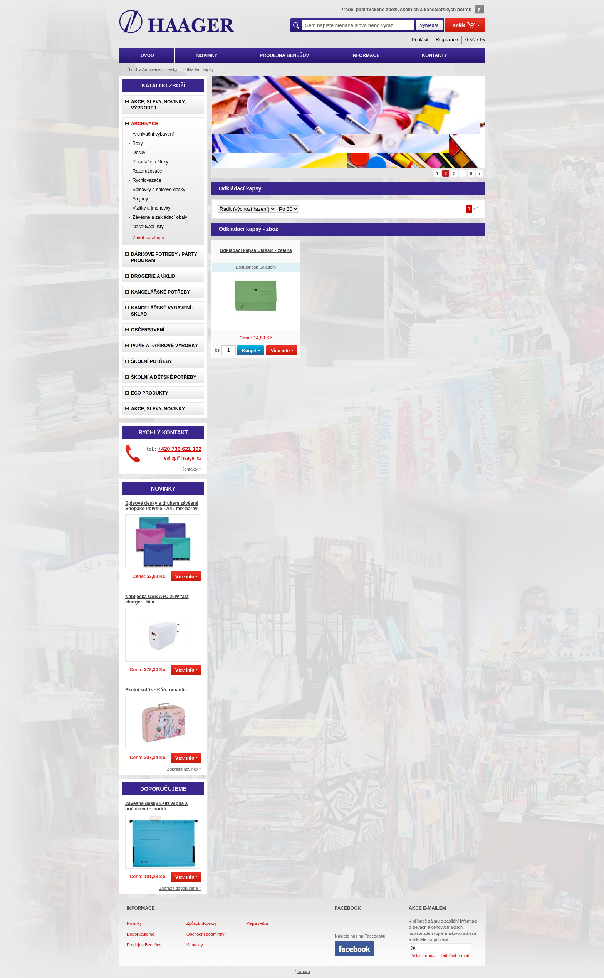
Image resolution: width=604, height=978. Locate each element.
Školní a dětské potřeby (163, 377)
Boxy (138, 143)
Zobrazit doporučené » (180, 888)
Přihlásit (420, 39)
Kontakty (194, 945)
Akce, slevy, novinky (158, 409)
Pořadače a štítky (150, 162)
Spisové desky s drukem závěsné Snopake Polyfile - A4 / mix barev (161, 506)
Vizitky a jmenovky (151, 208)
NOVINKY (207, 55)
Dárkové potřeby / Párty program (164, 257)
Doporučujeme (140, 934)
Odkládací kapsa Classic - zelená (256, 250)
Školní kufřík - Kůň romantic (156, 689)
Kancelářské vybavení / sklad (162, 311)
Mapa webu (257, 923)
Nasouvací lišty (148, 226)
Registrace (447, 39)
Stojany (140, 199)
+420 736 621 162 (179, 449)
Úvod (132, 69)
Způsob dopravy (201, 923)
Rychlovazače (147, 180)
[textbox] (358, 25)
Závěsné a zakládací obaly (160, 217)
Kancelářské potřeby (160, 292)
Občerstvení (147, 330)
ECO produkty (149, 393)
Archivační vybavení (153, 134)
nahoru (303, 971)
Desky (139, 152)
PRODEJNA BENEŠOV (284, 55)
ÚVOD (147, 55)
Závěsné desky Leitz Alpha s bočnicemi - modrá (156, 806)
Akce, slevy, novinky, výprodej (158, 105)
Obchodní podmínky (205, 934)
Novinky (134, 923)
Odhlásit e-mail (455, 955)
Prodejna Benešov (144, 945)
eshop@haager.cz (182, 458)
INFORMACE (366, 55)
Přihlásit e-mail (422, 955)
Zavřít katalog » (148, 237)
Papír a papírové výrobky (164, 345)
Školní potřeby (151, 361)
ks (217, 350)
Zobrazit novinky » (184, 769)
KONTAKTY (434, 55)
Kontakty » (191, 469)
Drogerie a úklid (153, 276)
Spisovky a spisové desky (159, 189)
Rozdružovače (147, 171)
